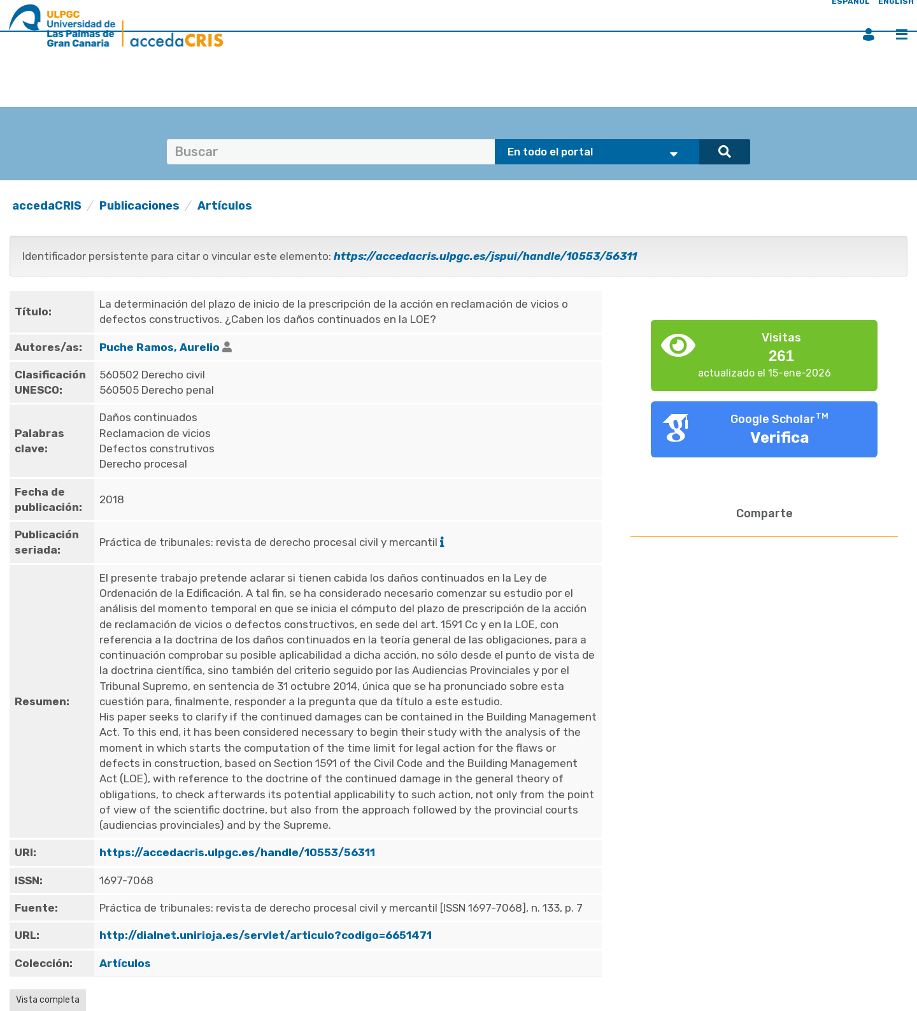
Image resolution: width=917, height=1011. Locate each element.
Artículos (224, 206)
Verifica (779, 438)
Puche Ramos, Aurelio (159, 347)
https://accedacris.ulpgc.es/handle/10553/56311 (237, 852)
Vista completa (48, 999)
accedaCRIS (47, 206)
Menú (901, 34)
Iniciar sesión (868, 34)
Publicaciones (139, 206)
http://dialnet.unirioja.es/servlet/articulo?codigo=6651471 (265, 935)
